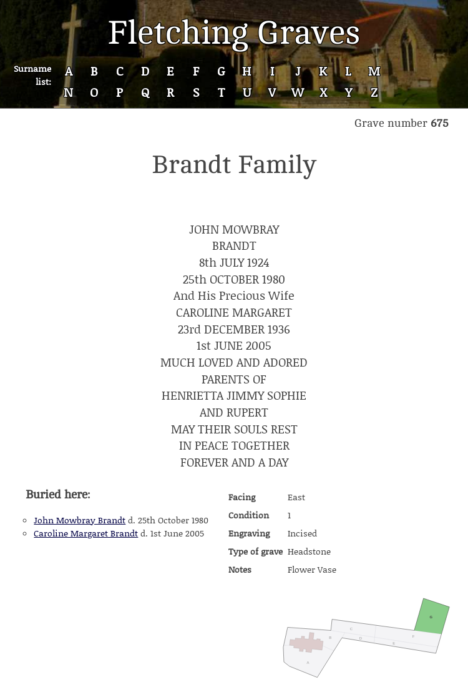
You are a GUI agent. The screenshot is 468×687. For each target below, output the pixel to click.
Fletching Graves (234, 33)
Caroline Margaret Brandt (86, 533)
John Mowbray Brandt (79, 519)
